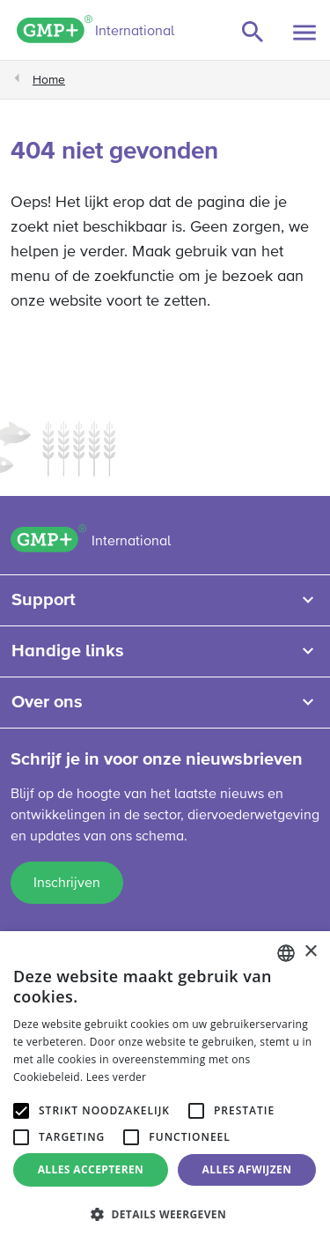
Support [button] (43, 600)
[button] (165, 1214)
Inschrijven (66, 884)
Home (49, 80)
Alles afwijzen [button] (247, 1169)
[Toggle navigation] (304, 32)
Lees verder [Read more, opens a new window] (116, 1076)
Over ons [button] (47, 702)
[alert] (165, 1087)
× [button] (310, 951)
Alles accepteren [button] (91, 1169)
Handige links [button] (67, 651)
